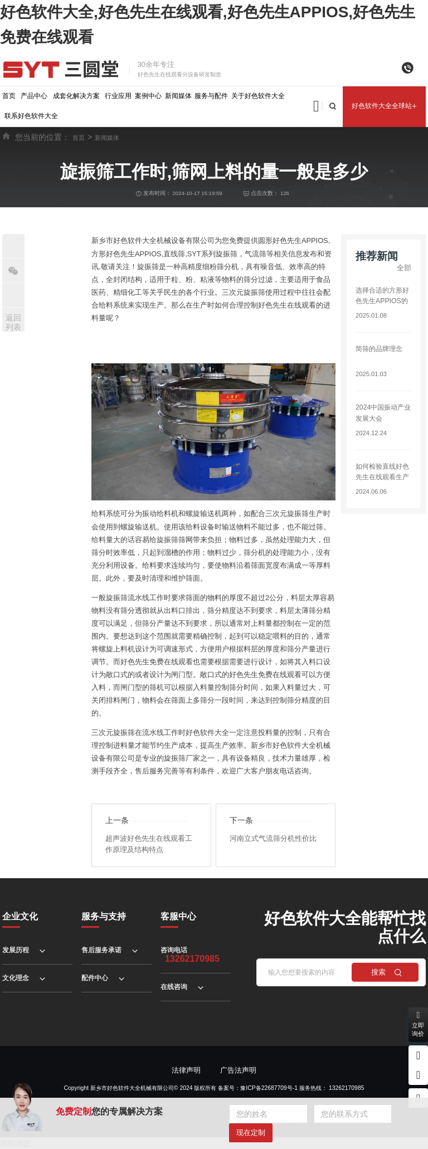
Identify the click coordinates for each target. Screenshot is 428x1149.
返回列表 (13, 322)
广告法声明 (238, 1069)
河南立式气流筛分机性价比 (273, 838)
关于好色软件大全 (258, 96)
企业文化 (20, 916)
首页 (9, 96)
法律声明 (186, 1069)
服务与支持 (103, 916)
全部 (404, 268)
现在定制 (250, 1132)
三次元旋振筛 (243, 292)
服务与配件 (211, 96)
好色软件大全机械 (142, 240)
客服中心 (178, 916)
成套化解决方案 (76, 96)
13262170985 (346, 1087)
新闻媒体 (178, 96)
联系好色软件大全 (31, 116)
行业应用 (118, 96)
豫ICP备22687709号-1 (269, 1087)
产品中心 (34, 96)
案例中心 (148, 96)
